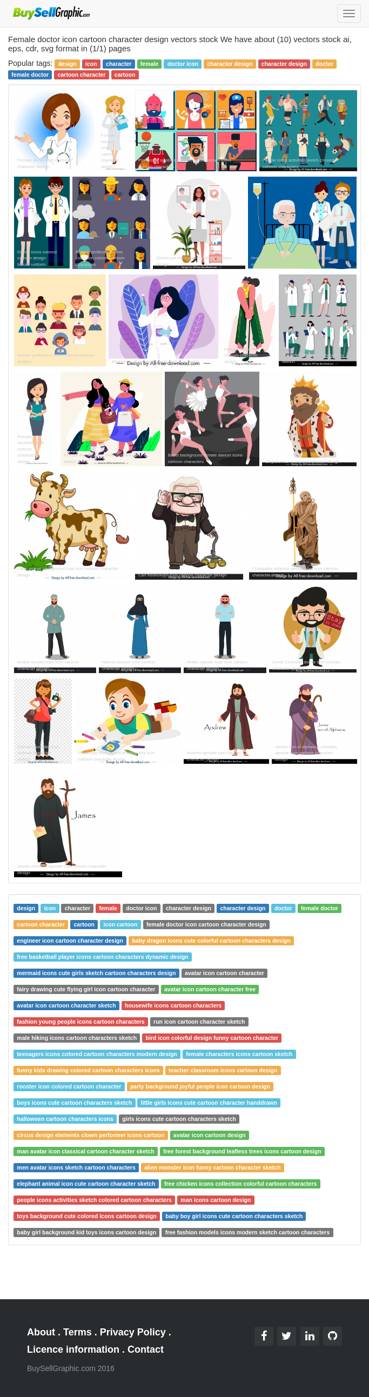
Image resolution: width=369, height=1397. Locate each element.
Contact (146, 1349)
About (41, 1332)
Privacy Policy (133, 1332)
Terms (77, 1332)
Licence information (73, 1349)
